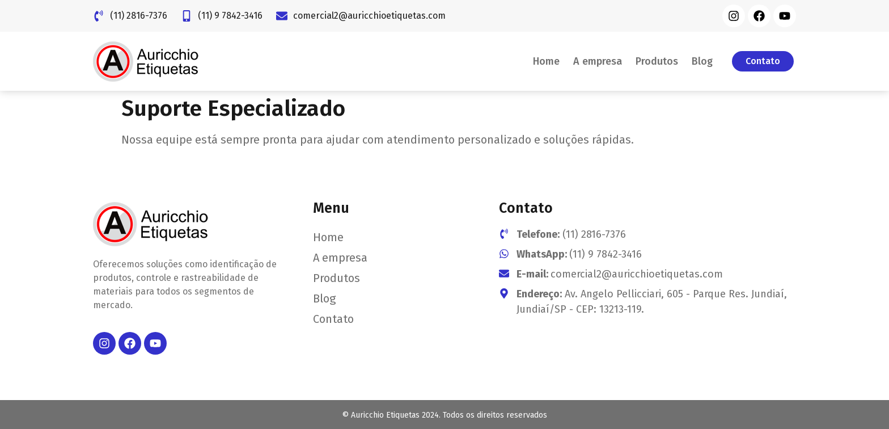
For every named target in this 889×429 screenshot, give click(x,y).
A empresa (597, 61)
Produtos (657, 61)
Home (546, 61)
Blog (702, 61)
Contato (333, 319)
